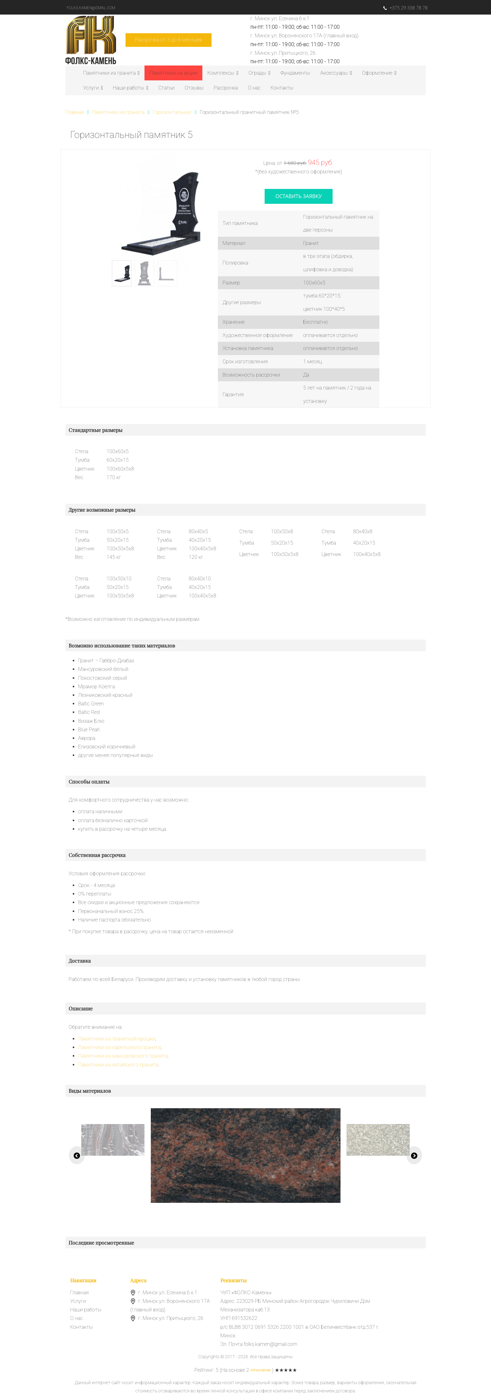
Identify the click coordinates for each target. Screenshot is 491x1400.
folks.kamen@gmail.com (91, 8)
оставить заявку (298, 196)
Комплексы (222, 73)
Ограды (259, 73)
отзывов (260, 1370)
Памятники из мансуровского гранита (123, 1056)
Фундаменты (295, 73)
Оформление (379, 73)
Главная (79, 1293)
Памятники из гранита (111, 73)
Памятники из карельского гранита (119, 1047)
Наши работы (130, 88)
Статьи (166, 88)
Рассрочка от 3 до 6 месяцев (168, 40)
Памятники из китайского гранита (118, 1065)
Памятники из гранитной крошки (116, 1039)
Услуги (93, 88)
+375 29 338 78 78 (405, 8)
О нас (254, 88)
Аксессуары (336, 73)
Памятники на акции (173, 73)
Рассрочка (226, 88)
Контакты (282, 88)
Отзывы (194, 88)
